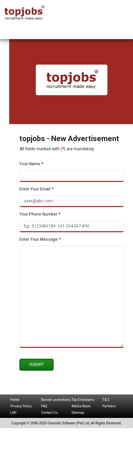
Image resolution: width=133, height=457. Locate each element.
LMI (13, 412)
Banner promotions (56, 400)
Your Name (31, 164)
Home (14, 400)
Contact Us (49, 412)
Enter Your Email (36, 189)
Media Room (81, 406)
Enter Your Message (40, 239)
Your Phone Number (39, 214)
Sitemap (78, 412)
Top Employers (83, 400)
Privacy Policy (21, 406)
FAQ (44, 406)
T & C (105, 400)
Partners (109, 406)
